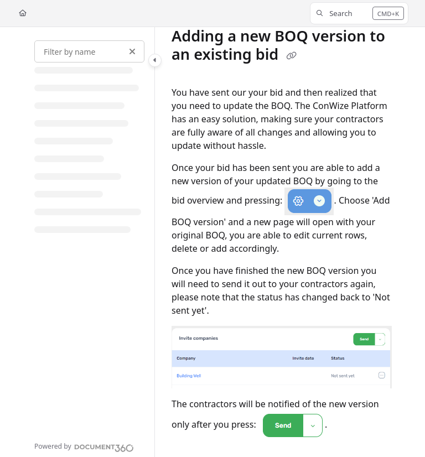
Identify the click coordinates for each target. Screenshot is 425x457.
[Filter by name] (89, 51)
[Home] (23, 13)
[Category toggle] (155, 60)
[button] (359, 13)
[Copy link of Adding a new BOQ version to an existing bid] (291, 55)
